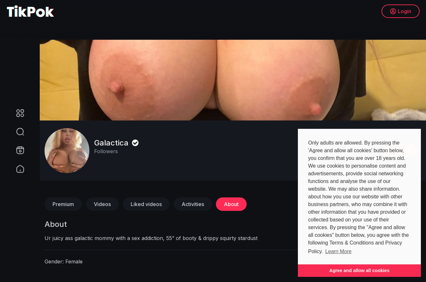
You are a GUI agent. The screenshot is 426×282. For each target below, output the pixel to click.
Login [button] (400, 11)
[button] (16, 131)
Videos (102, 204)
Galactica (117, 142)
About (231, 204)
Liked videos (146, 204)
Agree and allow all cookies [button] (359, 270)
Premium (63, 204)
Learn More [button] (338, 251)
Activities (193, 204)
